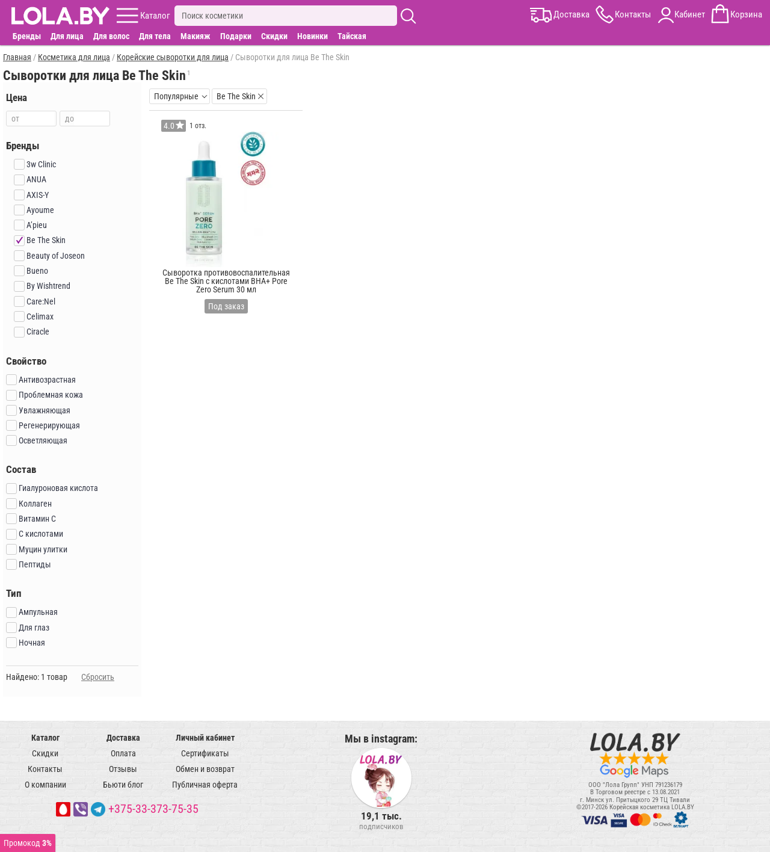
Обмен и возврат (205, 769)
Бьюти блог (123, 784)
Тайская (351, 36)
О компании (45, 784)
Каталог (45, 737)
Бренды (27, 36)
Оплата (123, 753)
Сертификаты (205, 753)
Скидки (274, 36)
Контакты (45, 769)
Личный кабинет (205, 737)
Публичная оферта (205, 784)
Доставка (123, 737)
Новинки (312, 36)
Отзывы (123, 769)
